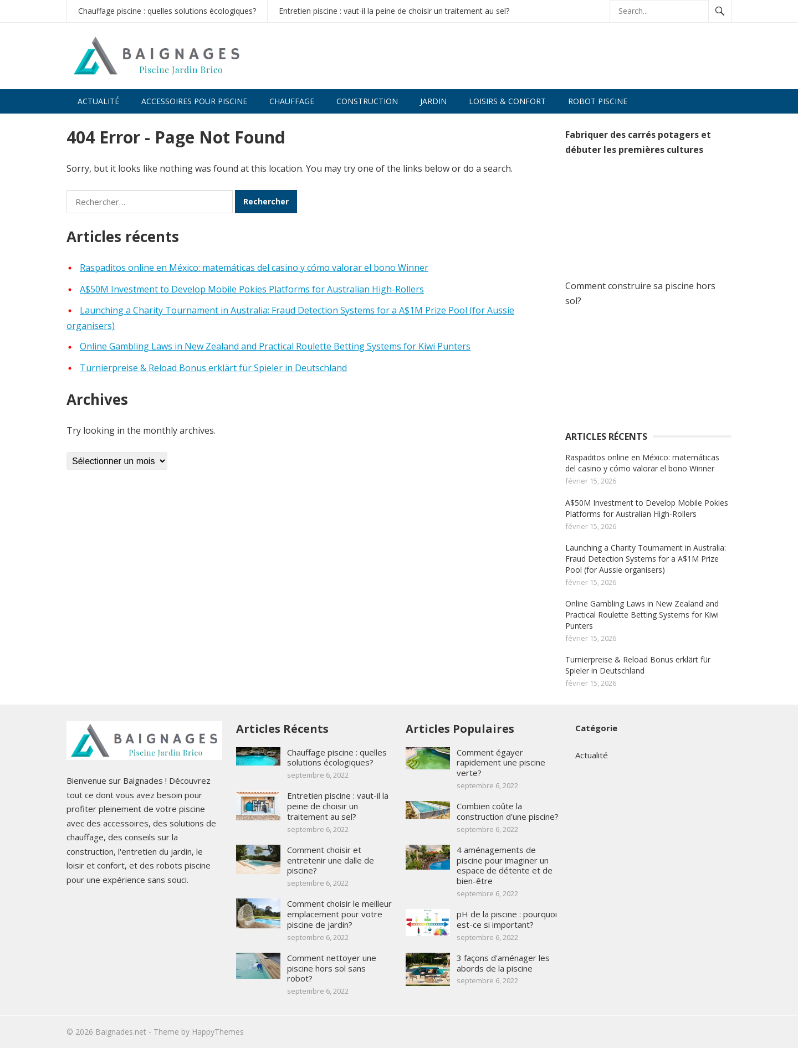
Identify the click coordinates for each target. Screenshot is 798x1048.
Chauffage (291, 101)
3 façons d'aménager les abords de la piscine (503, 963)
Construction (367, 101)
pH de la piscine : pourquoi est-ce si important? (507, 919)
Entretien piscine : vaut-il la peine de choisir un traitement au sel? (394, 11)
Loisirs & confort (507, 101)
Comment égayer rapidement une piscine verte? (501, 763)
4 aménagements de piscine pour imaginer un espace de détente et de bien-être (505, 865)
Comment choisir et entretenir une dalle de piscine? (330, 860)
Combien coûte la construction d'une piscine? (508, 811)
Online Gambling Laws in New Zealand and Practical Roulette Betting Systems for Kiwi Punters (275, 346)
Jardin (433, 101)
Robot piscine (597, 101)
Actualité (98, 101)
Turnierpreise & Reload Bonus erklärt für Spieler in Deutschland (213, 368)
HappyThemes (218, 1031)
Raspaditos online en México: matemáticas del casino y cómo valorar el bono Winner (254, 267)
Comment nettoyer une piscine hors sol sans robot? (331, 968)
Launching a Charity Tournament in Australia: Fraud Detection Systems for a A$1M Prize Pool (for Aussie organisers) (645, 558)
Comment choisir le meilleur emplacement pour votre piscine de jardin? (339, 914)
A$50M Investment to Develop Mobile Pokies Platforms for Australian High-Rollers (252, 289)
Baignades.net (120, 1031)
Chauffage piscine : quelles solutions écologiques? (167, 11)
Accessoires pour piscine (194, 101)
